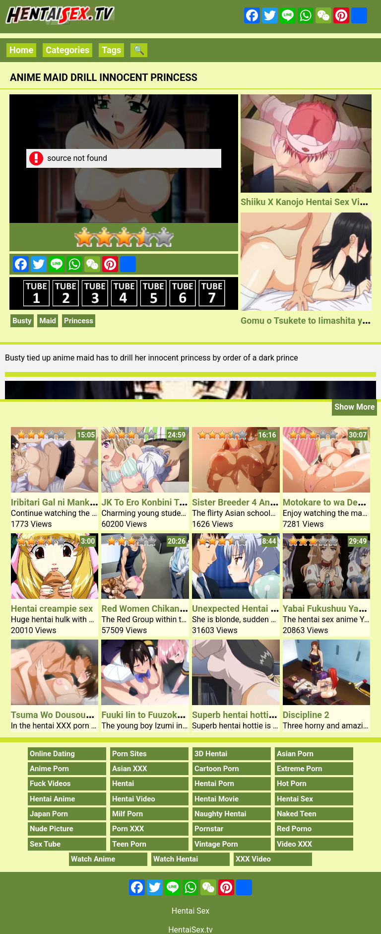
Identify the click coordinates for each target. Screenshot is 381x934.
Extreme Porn (299, 768)
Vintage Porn (216, 844)
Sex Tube (45, 844)
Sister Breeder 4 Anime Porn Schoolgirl (270, 502)
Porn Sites (129, 753)
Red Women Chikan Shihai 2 (157, 608)
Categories (67, 50)
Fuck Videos (50, 783)
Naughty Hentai (220, 813)
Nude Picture (51, 828)
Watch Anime (93, 859)
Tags (111, 50)
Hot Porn (292, 783)
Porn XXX (128, 828)
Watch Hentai (175, 859)
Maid (47, 320)
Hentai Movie (216, 798)
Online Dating (52, 753)
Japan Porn (49, 813)
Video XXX (294, 844)
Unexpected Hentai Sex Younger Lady (267, 608)
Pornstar (208, 828)
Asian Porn (295, 753)
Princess (78, 320)
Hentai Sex (295, 798)
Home (21, 50)
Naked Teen (297, 813)
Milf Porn (127, 813)
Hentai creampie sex (52, 608)
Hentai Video (133, 798)
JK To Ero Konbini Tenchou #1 (161, 502)
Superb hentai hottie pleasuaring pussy (270, 715)
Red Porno (294, 828)
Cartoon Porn (216, 768)
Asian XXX (129, 768)
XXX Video (253, 859)
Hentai (123, 783)
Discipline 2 (306, 715)
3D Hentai (210, 753)
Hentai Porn (214, 783)
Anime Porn (49, 768)
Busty (21, 320)
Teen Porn (129, 844)
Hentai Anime (52, 798)
